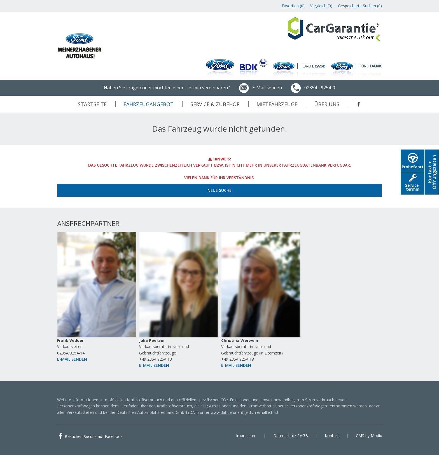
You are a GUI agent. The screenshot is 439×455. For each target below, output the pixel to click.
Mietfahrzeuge (276, 104)
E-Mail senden (260, 88)
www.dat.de (221, 412)
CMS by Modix (369, 435)
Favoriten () (293, 5)
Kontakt (332, 435)
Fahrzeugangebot (148, 104)
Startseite (92, 104)
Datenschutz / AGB (290, 435)
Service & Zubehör (215, 104)
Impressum (246, 435)
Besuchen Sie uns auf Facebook (94, 436)
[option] (97, 300)
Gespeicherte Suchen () (360, 5)
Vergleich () (321, 5)
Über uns (326, 104)
